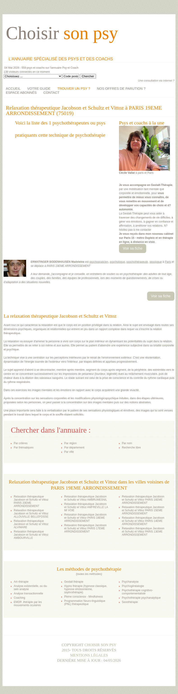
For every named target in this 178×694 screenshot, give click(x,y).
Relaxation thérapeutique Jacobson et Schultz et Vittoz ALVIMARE (31, 524)
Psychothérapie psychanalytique (141, 597)
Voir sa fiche (132, 248)
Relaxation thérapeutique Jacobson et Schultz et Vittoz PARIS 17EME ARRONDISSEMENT (85, 528)
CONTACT (51, 92)
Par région (70, 443)
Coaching (19, 597)
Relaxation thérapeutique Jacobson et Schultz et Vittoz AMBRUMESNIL (85, 498)
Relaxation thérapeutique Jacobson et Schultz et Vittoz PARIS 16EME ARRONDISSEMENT (143, 499)
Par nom (127, 443)
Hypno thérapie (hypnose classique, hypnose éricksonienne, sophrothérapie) (85, 589)
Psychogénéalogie (133, 586)
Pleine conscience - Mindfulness (83, 596)
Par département (74, 447)
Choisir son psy (100, 645)
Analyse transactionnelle (28, 593)
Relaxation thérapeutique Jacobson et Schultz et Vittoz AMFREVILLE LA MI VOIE (86, 507)
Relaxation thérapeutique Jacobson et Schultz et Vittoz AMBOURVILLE (31, 534)
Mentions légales (89, 655)
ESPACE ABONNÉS (21, 92)
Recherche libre (131, 447)
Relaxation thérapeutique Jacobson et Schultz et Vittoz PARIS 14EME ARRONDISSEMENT (143, 521)
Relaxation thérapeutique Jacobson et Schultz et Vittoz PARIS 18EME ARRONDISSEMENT (85, 518)
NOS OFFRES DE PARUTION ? (121, 88)
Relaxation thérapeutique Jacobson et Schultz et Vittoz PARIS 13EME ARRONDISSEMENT (143, 531)
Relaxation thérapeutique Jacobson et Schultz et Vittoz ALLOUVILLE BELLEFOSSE (31, 513)
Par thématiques (23, 447)
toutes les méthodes (89, 574)
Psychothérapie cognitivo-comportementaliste (137, 592)
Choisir (62, 33)
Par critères (20, 443)
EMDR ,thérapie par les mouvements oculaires (28, 603)
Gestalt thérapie (73, 581)
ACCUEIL (13, 88)
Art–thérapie (21, 581)
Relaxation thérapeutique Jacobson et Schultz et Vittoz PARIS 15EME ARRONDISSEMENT (143, 510)
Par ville (69, 451)
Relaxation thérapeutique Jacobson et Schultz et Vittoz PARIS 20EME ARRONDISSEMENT (31, 501)
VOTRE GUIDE (38, 88)
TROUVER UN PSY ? (73, 88)
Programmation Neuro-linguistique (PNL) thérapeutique (84, 602)
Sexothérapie (130, 602)
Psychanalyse (130, 581)
